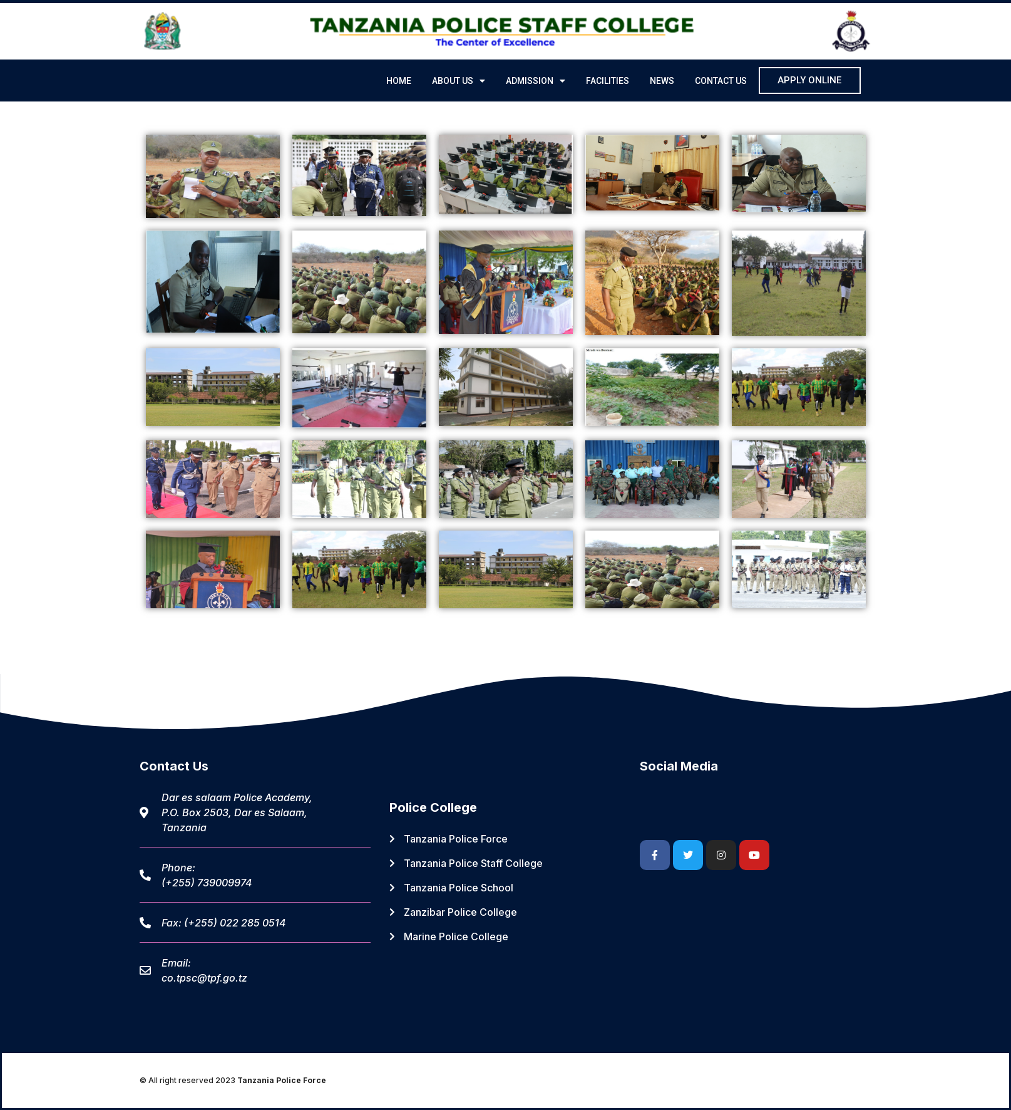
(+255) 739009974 (207, 882)
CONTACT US (721, 81)
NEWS (662, 81)
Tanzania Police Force (281, 1080)
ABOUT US (458, 80)
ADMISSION (535, 80)
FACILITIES (607, 81)
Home (398, 81)
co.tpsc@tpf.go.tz (204, 978)
